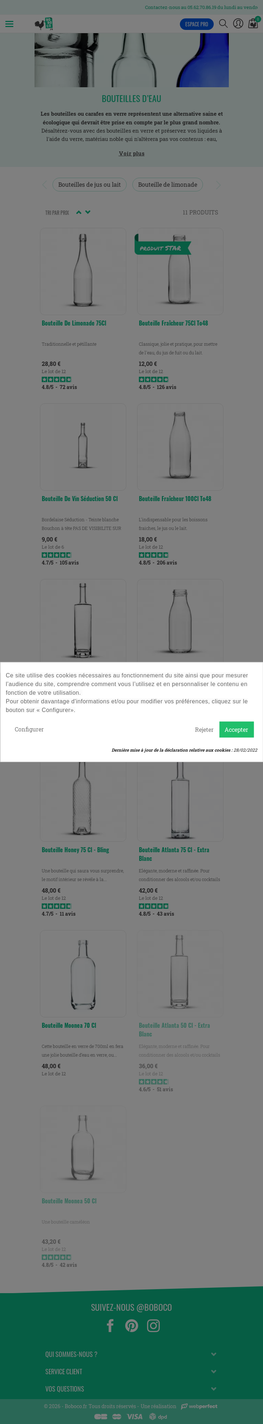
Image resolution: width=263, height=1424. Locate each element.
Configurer (29, 729)
